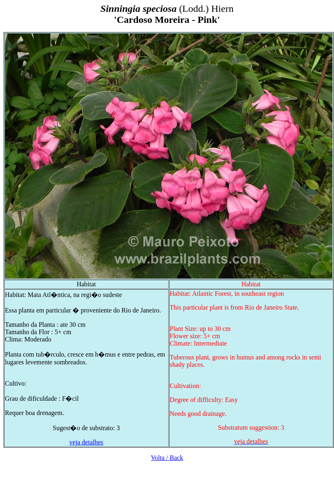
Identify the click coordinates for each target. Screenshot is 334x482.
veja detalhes (86, 442)
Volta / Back (167, 457)
